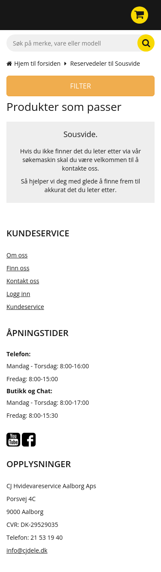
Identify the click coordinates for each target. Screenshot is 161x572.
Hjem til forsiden (33, 63)
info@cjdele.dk (26, 550)
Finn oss (17, 268)
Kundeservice (25, 307)
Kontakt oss (22, 281)
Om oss (16, 255)
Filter (80, 86)
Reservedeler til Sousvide (105, 63)
